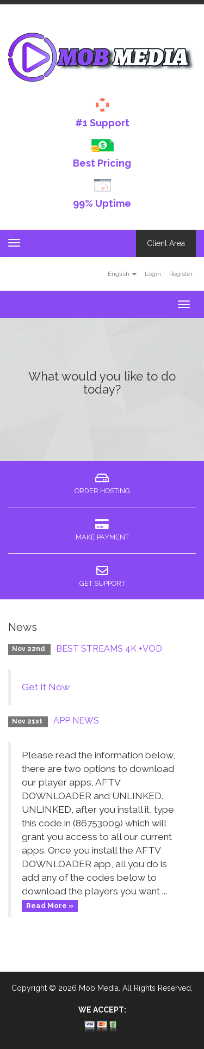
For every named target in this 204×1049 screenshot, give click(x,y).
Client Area (166, 243)
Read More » (49, 905)
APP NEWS (76, 720)
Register (181, 274)
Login (153, 274)
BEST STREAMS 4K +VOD (109, 648)
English (122, 274)
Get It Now (46, 687)
